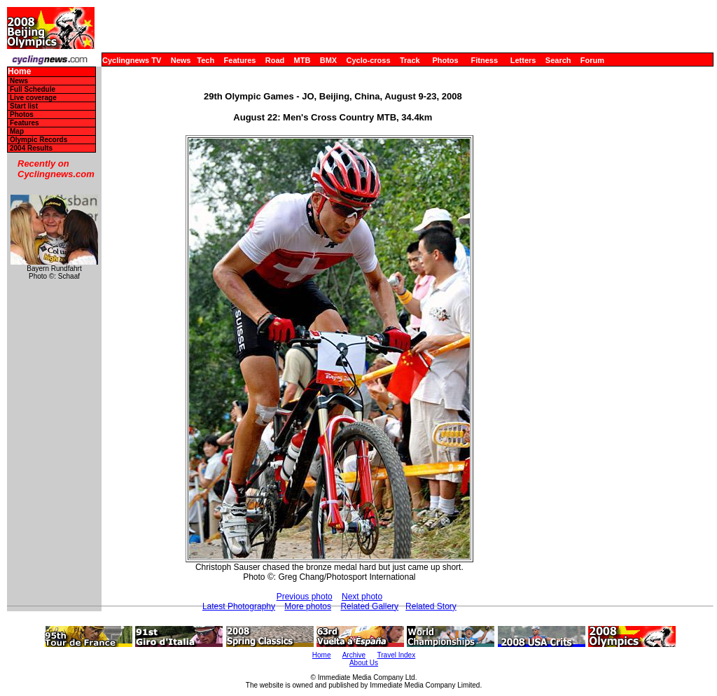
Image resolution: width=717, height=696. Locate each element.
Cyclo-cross (369, 60)
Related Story (431, 606)
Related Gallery (369, 606)
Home (19, 71)
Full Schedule (32, 89)
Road (275, 60)
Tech (205, 60)
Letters (523, 60)
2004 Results (31, 148)
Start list (24, 106)
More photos (307, 606)
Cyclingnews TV (131, 60)
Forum (592, 60)
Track (410, 60)
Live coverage (33, 98)
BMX (328, 60)
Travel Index (396, 655)
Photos (445, 60)
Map (17, 131)
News (181, 60)
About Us (363, 663)
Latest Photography (238, 606)
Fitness (484, 60)
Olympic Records (38, 140)
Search (558, 60)
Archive (354, 655)
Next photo (362, 596)
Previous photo (305, 596)
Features (240, 60)
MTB (302, 60)
